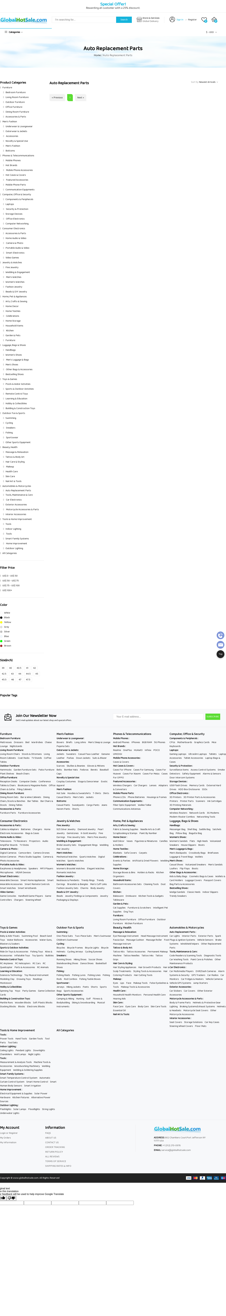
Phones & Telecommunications (18, 156)
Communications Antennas (127, 809)
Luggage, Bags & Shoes (14, 345)
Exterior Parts (205, 936)
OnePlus (127, 750)
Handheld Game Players (30, 896)
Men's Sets (78, 797)
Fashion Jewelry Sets (67, 888)
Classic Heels (193, 892)
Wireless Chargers (122, 785)
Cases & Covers (121, 762)
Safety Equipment (191, 774)
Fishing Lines (94, 975)
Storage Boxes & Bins (124, 872)
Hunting (80, 999)
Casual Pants (63, 805)
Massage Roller (154, 940)
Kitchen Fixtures (20, 1097)
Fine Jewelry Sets (76, 837)
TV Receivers (20, 841)
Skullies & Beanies (76, 766)
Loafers (174, 869)
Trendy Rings (88, 880)
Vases (129, 841)
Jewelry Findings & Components (81, 896)
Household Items (14, 326)
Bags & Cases (32, 833)
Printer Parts (187, 801)
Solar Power (40, 1094)
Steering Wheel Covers (181, 1026)
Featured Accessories (16, 180)
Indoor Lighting (13, 529)
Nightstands (16, 746)
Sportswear (11, 438)
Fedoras (84, 770)
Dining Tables (15, 805)
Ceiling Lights (6, 1050)
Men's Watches (13, 277)
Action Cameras (8, 857)
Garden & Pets (12, 335)
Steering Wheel (33, 900)
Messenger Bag (177, 829)
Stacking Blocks (8, 1007)
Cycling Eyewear (93, 952)
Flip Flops (185, 869)
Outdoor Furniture (15, 102)
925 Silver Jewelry (65, 829)
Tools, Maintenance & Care (19, 495)
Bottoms (10, 151)
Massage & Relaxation (16, 452)
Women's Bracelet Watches (70, 869)
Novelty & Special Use (16, 141)
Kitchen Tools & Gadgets (151, 896)
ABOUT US (50, 1138)
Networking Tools (206, 817)
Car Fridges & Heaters (192, 979)
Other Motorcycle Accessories (193, 1012)
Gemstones (73, 833)
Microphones (6, 872)
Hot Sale (60, 793)
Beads (59, 896)
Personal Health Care (154, 995)
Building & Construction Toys (20, 408)
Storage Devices (13, 214)
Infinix (148, 750)
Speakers (33, 869)
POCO (156, 750)
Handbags (10, 350)
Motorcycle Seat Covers (195, 1010)
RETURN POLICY (54, 1152)
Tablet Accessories (193, 758)
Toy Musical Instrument (36, 975)
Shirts (106, 793)
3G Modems (213, 813)
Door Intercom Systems (182, 778)
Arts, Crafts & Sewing (16, 301)
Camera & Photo (14, 243)
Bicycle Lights (92, 948)
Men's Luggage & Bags (17, 360)
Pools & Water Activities (17, 384)
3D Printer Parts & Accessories (199, 797)
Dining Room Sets (9, 797)
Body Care (143, 1007)
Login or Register (9, 1133)
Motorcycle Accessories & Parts (22, 509)
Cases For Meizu (151, 774)
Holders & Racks (145, 872)
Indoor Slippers (210, 892)
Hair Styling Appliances (124, 967)
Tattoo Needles (132, 956)
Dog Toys (128, 912)
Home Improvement (16, 543)
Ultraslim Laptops (197, 754)
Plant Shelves (7, 774)
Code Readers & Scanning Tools (186, 956)
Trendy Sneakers (178, 896)
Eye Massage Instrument (126, 936)
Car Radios (212, 975)
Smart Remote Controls (37, 884)
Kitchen (9, 331)
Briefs (69, 742)
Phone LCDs (119, 797)
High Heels (202, 841)
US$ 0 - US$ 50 (10, 576)
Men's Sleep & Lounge (99, 742)
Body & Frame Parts (180, 1003)
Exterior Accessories (16, 505)
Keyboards (175, 746)
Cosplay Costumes (66, 782)
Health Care (11, 472)
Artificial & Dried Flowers (145, 861)
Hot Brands (11, 165)
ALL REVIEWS (52, 1157)
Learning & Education (16, 399)
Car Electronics (13, 500)
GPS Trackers (198, 975)
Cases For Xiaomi (132, 774)
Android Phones (121, 742)
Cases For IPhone (122, 770)
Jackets (60, 754)
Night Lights (34, 1054)
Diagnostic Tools (212, 956)
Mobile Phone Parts (15, 185)
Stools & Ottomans (32, 754)
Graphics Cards (202, 742)
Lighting (174, 1007)
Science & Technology (11, 975)
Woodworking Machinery (27, 1066)
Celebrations (12, 316)
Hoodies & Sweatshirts (79, 793)
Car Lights (175, 936)
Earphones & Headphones (13, 869)
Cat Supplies (119, 908)
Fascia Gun (118, 940)
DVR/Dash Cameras (206, 971)
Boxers (60, 742)
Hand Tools (21, 1039)
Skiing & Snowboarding (83, 1003)
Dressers (18, 742)
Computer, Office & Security (16, 194)
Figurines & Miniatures (146, 841)
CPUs (172, 742)
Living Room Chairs (10, 754)
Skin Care (10, 476)
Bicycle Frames (75, 948)
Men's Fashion (9, 122)
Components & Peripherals (19, 199)
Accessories (11, 136)
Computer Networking (17, 224)
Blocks (21, 1007)
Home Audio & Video (15, 238)
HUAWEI (138, 750)
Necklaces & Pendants (67, 880)
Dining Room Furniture (17, 112)
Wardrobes (37, 742)
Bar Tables (32, 801)
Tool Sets (13, 1043)
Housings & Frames (157, 797)
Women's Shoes (13, 355)
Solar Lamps (19, 1109)
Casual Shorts (63, 797)
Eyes (115, 983)
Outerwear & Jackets (16, 131)
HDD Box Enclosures (189, 789)
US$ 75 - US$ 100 (11, 586)
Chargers (37, 829)
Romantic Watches (66, 872)
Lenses (152, 785)
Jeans (104, 805)
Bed (27, 742)
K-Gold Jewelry (89, 833)
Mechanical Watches (66, 857)
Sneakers (10, 428)
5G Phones (159, 742)
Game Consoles (8, 896)
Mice (214, 742)
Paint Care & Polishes (202, 959)
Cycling (9, 423)
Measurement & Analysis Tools (16, 1062)
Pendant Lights (23, 1050)
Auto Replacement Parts (18, 491)
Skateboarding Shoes (67, 963)
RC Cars (36, 963)
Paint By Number (148, 833)
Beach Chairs (23, 774)
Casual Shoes (176, 865)
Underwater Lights (9, 1113)
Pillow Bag (181, 833)
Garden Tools (36, 1039)
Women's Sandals (179, 841)
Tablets (213, 754)
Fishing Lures (79, 975)
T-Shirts (97, 793)
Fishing (9, 433)
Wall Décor (118, 841)
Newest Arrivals (207, 82)
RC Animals (43, 967)
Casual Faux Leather (88, 754)
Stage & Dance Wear (88, 782)
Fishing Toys (36, 952)
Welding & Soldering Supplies (28, 1070)
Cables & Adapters (9, 829)
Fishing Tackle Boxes (90, 979)
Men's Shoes (11, 365)
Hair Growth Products (149, 967)
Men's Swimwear (102, 936)
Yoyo (17, 991)
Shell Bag (192, 829)
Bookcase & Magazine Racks (32, 785)
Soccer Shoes (95, 959)
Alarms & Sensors (212, 774)
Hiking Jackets (73, 987)
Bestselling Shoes (14, 374)
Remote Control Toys (16, 394)
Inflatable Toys (22, 956)
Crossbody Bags (197, 853)
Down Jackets (83, 758)
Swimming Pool (30, 936)
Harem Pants (63, 809)
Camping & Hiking (65, 999)
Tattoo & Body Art (14, 457)
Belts (59, 770)
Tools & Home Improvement (17, 519)
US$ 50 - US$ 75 (10, 581)
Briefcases (213, 853)
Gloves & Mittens (96, 766)
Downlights (39, 1050)
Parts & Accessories (24, 967)
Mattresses (6, 742)
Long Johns (80, 742)
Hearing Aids (119, 999)
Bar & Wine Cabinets (30, 797)
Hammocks (6, 770)
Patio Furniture (46, 770)
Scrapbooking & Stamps (125, 833)
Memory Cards (196, 785)
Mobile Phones (13, 160)
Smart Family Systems (17, 539)
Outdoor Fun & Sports (13, 413)
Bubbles (49, 956)
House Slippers (188, 845)
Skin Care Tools (158, 1007)
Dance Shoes (87, 963)
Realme (117, 750)
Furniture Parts (8, 813)
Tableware (118, 900)
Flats (192, 841)
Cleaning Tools (151, 884)
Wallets (199, 857)
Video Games (12, 258)
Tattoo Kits (119, 952)
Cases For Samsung (143, 770)
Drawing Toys (23, 979)
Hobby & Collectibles (16, 403)
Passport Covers (212, 880)
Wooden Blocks (23, 1003)
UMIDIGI (117, 754)
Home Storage (13, 321)
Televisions (5, 841)
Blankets (117, 853)
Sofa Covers (130, 853)
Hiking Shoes (80, 959)
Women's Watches (14, 282)
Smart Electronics (14, 253)
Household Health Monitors (127, 995)
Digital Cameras (8, 853)
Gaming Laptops (178, 754)
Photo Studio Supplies (29, 857)
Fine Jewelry (12, 267)
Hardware (5, 1097)
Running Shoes (64, 959)
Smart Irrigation (32, 1086)
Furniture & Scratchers (139, 908)
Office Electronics (15, 219)
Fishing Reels (63, 975)
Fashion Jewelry (13, 287)
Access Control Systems (203, 770)
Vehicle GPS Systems (180, 983)
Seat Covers (176, 1022)
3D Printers (175, 797)
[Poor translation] (11, 1198)
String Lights (48, 1109)
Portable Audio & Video (17, 248)
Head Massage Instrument (154, 936)
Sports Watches (75, 861)
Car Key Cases (212, 1022)
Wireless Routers (178, 813)
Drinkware (131, 896)
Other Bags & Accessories (18, 369)
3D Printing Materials (180, 805)
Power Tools (6, 1039)
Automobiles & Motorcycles (16, 486)
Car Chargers (140, 785)
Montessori (6, 983)
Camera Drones (41, 853)
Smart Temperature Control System (18, 1078)
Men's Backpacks (178, 853)
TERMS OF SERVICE (55, 1161)
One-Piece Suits (64, 936)
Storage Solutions (193, 1022)
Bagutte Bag (195, 833)
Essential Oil (119, 1010)
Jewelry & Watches (12, 263)
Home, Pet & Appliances (14, 297)
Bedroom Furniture (15, 92)
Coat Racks (24, 758)
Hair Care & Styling (15, 462)
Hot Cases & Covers (15, 175)
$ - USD (210, 32)
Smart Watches (8, 888)
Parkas (70, 758)
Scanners (200, 801)
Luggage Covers (193, 880)
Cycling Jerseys (75, 952)
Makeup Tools (140, 983)
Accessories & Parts (15, 117)
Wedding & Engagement (17, 272)
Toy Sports (37, 956)
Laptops (9, 204)
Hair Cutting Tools (143, 975)
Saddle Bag (204, 829)
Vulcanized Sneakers (195, 865)
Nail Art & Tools (13, 481)
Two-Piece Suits (83, 936)
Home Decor (12, 306)
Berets (94, 770)
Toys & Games (9, 379)
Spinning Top (6, 991)
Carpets (143, 853)
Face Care (118, 1007)
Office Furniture (13, 107)
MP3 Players (46, 869)
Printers (174, 801)
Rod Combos (70, 979)
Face (128, 983)
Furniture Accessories (29, 813)
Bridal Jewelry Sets (66, 845)
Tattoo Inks (147, 956)
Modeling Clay (7, 979)
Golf (88, 999)
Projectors (34, 841)
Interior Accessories (15, 514)
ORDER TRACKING (55, 1147)
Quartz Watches (87, 857)
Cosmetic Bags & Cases (201, 876)
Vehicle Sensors (205, 940)
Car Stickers (176, 991)
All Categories (9, 553)
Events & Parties (121, 861)
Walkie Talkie (144, 805)
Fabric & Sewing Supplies (125, 829)
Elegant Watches (95, 869)
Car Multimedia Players (182, 971)
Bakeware (118, 896)
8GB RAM (147, 742)
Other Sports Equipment (18, 442)
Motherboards (184, 742)
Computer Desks (28, 782)
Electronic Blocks (36, 1007)
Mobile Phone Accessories (19, 170)
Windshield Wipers (189, 944)
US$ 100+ (7, 590)
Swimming (10, 418)
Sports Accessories (73, 991)
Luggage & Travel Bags (181, 857)
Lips (122, 983)
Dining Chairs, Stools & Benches (25, 799)
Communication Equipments (20, 190)
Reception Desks (8, 782)
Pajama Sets (63, 746)
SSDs (204, 789)
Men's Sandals (215, 865)
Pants (86, 987)
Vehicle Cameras (214, 979)
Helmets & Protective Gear (207, 1003)
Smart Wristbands (27, 888)
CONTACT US (52, 1142)
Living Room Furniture (17, 97)
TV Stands (37, 758)
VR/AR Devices (23, 872)
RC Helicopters (22, 963)
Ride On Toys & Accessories (14, 952)
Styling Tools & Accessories (147, 971)
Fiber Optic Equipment (124, 805)
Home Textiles (12, 311)
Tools (8, 524)
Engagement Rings (88, 845)
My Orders (5, 1138)
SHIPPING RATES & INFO (58, 1166)
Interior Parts (189, 936)
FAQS (48, 1133)
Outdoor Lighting (14, 548)
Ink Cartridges (214, 801)
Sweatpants (78, 805)
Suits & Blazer (99, 758)
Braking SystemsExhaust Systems (197, 1007)
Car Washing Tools (179, 959)
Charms (84, 888)
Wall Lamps (20, 1054)
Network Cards (197, 813)
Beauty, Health (9, 447)
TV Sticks (24, 845)
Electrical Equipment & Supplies (16, 1094)
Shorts (75, 809)
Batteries (26, 829)
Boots (201, 845)
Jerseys (60, 987)
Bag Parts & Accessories (182, 884)
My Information (8, 1142)
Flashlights (5, 1109)
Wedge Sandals (177, 892)
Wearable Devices (9, 880)
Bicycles (60, 948)
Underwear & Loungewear (19, 126)
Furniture (7, 88)
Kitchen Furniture (134, 923)
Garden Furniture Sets (25, 770)
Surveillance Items (179, 770)
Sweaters (71, 754)
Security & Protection (16, 209)
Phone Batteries (136, 797)
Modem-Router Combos (182, 817)
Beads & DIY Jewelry (16, 292)
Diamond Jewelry (87, 829)
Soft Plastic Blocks (42, 1003)
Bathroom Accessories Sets (127, 884)
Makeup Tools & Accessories (135, 987)
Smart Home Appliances (33, 880)
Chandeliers (6, 1054)
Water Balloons (15, 940)
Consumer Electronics (13, 228)
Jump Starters (200, 983)
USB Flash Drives (178, 785)
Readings (37, 979)
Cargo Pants (92, 805)
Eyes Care (130, 1007)
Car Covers (189, 991)
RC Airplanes (6, 963)
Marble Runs (6, 1003)
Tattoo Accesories (136, 952)
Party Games (29, 991)
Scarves (60, 766)
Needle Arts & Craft (150, 829)
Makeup (9, 467)
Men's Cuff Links (98, 884)
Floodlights (34, 1109)
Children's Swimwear (67, 940)
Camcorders (25, 853)
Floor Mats (200, 1026)
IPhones (135, 742)
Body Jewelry (97, 888)
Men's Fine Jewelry (97, 837)
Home (97, 55)
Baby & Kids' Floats (10, 936)
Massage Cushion (135, 940)
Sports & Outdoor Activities (19, 389)
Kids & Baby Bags (178, 876)
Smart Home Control (37, 1082)
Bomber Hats (71, 770)
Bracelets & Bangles (77, 884)
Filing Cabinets (24, 789)
